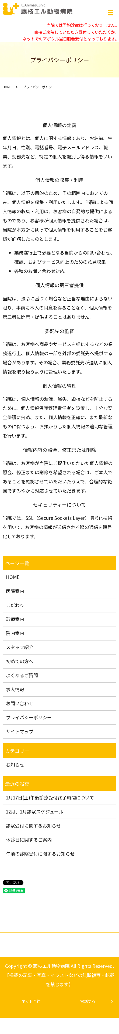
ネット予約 (31, 1001)
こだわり (15, 605)
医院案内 (15, 591)
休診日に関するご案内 (29, 839)
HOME (7, 86)
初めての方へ (19, 661)
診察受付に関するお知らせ (33, 825)
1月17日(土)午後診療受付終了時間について (50, 797)
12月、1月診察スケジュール (34, 811)
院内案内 (15, 633)
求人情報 (15, 689)
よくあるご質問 (22, 675)
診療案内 (15, 619)
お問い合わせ (19, 703)
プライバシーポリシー (29, 717)
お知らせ (15, 764)
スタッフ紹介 (19, 647)
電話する (87, 1001)
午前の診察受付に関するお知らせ (40, 853)
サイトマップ (19, 731)
